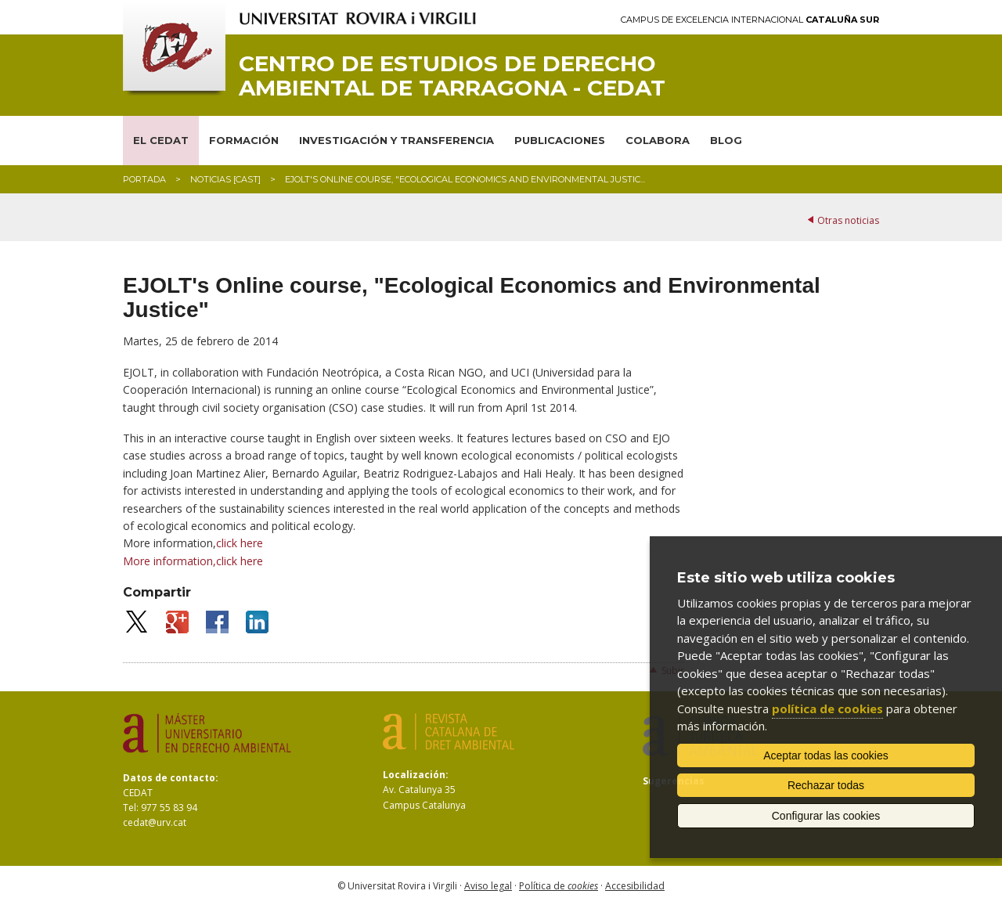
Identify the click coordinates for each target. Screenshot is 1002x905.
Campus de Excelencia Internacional (750, 20)
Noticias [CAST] (225, 179)
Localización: (416, 774)
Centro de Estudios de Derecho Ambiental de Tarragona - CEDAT (452, 76)
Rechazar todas (826, 785)
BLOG (726, 140)
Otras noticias (848, 220)
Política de (558, 885)
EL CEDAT (161, 140)
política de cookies (827, 708)
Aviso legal (488, 885)
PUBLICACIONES (559, 140)
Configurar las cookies (826, 815)
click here (239, 560)
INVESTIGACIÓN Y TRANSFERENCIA (396, 140)
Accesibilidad (635, 885)
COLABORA (657, 140)
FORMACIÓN (244, 140)
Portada (144, 179)
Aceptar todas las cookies (825, 755)
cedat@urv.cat (154, 822)
